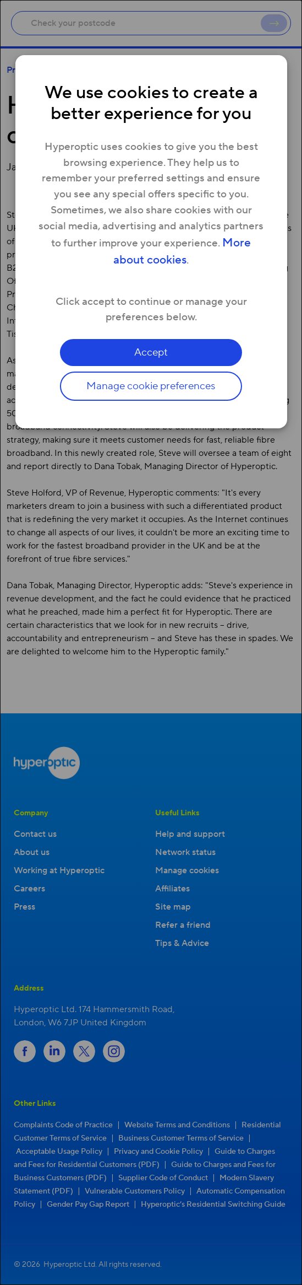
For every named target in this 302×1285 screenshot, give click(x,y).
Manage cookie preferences (150, 386)
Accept (151, 352)
